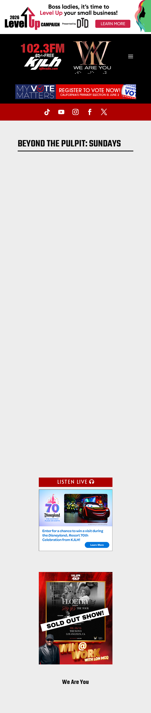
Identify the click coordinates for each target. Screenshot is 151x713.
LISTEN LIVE (72, 481)
